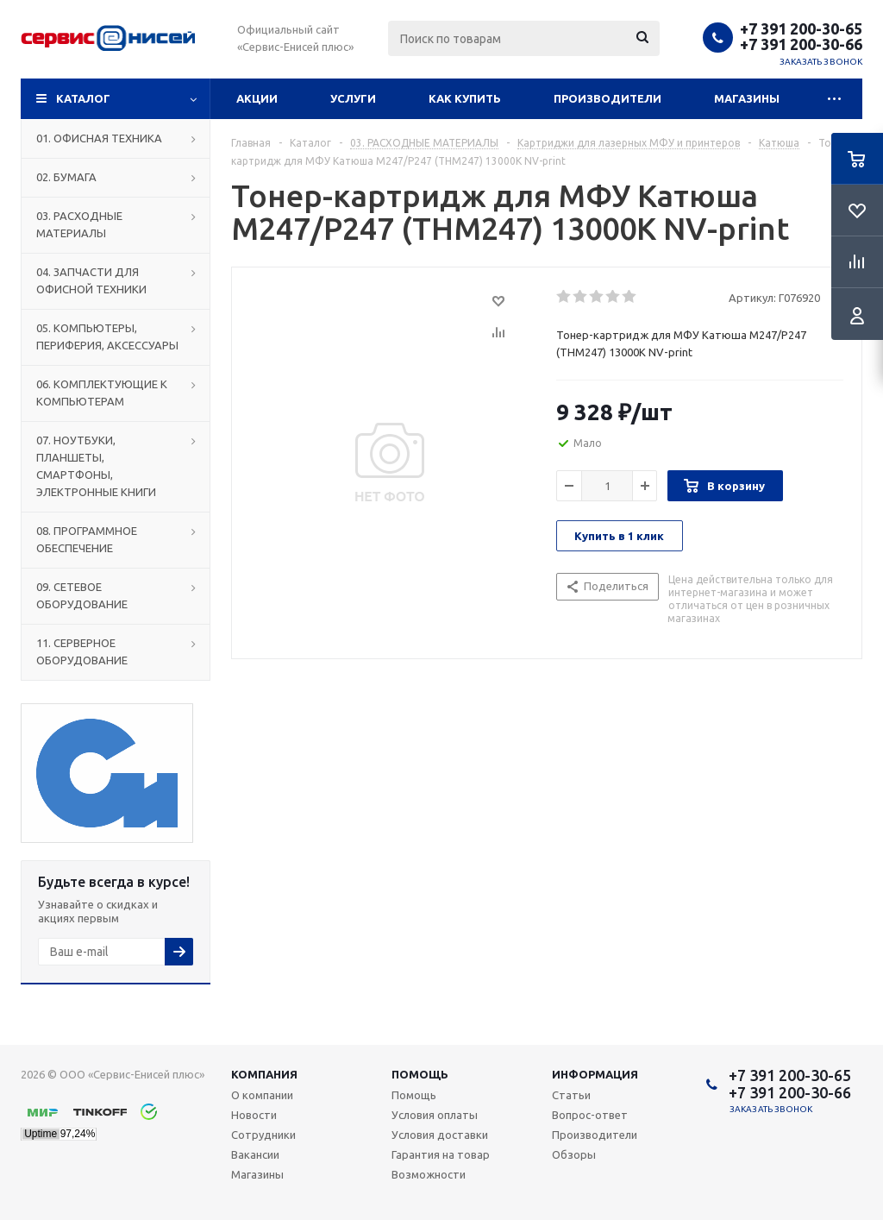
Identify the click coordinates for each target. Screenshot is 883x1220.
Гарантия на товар (440, 1154)
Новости (254, 1115)
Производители (607, 98)
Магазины (747, 98)
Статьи (571, 1095)
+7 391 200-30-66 (801, 44)
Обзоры (574, 1154)
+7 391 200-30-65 (801, 28)
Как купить (465, 98)
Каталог (83, 98)
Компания (264, 1074)
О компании (262, 1095)
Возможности (428, 1174)
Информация (595, 1074)
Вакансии (255, 1154)
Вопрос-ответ (590, 1115)
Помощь (419, 1074)
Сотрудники (263, 1135)
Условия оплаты (434, 1115)
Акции (257, 98)
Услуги (353, 98)
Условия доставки (439, 1135)
